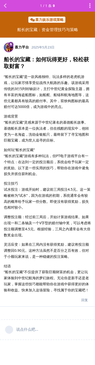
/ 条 (47, 5)
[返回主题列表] (5, 6)
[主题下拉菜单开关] (90, 6)
